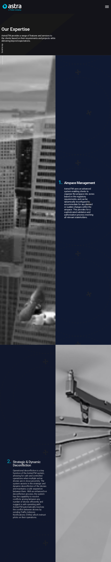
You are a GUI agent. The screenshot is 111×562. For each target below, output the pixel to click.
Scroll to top (2, 48)
